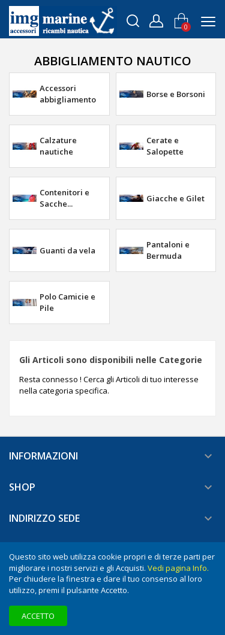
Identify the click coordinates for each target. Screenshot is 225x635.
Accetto (38, 615)
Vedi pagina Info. (178, 568)
